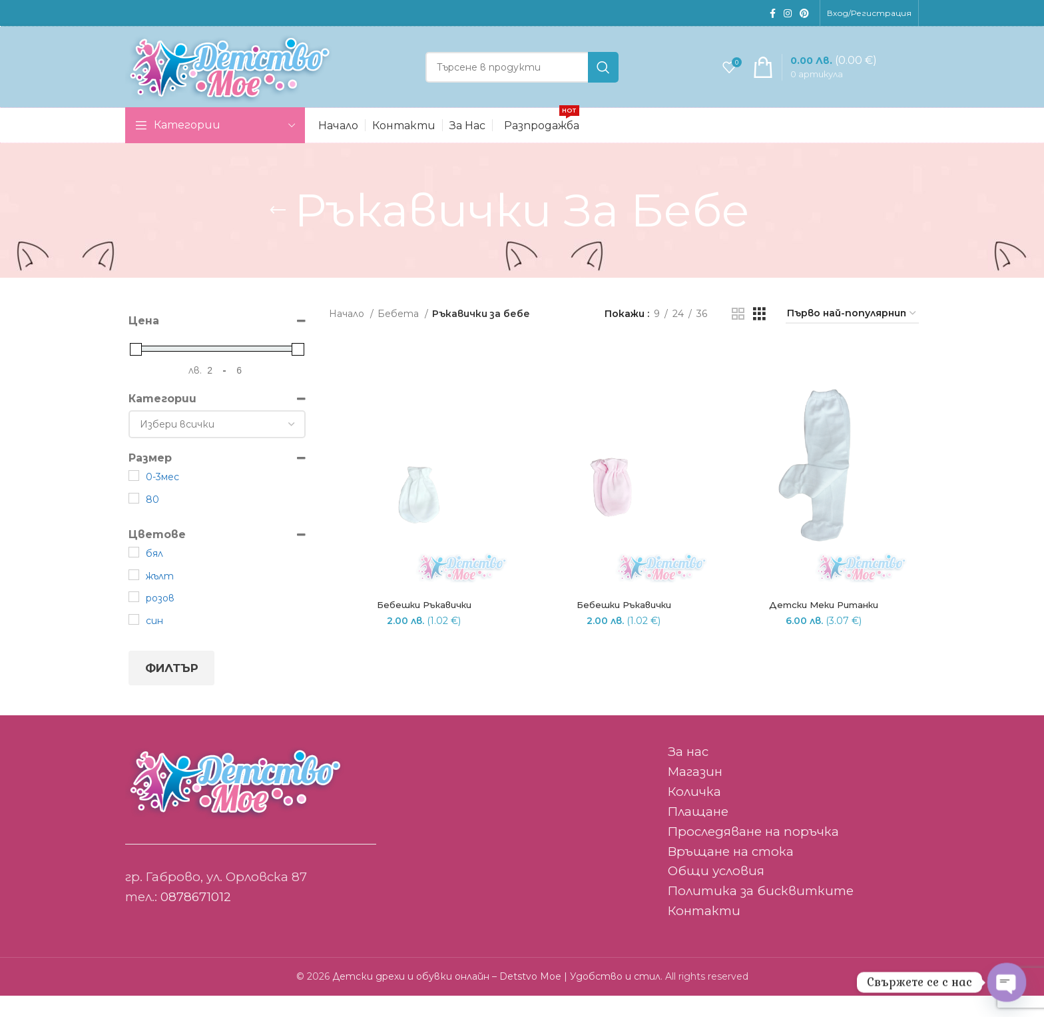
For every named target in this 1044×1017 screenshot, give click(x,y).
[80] (134, 518)
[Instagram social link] (788, 14)
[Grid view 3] (759, 334)
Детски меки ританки (825, 627)
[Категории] (217, 446)
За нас (688, 773)
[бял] (134, 573)
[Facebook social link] (773, 14)
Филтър (171, 689)
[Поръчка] (852, 335)
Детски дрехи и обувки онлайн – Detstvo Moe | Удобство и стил (496, 998)
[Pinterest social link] (804, 14)
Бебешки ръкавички (422, 627)
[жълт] (134, 596)
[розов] (134, 618)
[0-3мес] (134, 497)
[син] (134, 640)
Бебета (399, 335)
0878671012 (195, 918)
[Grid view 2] (738, 334)
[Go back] (277, 231)
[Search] (522, 78)
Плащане (698, 833)
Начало (348, 335)
